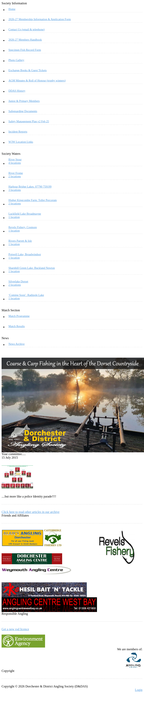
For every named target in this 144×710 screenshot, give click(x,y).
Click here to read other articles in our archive (30, 512)
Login (138, 690)
